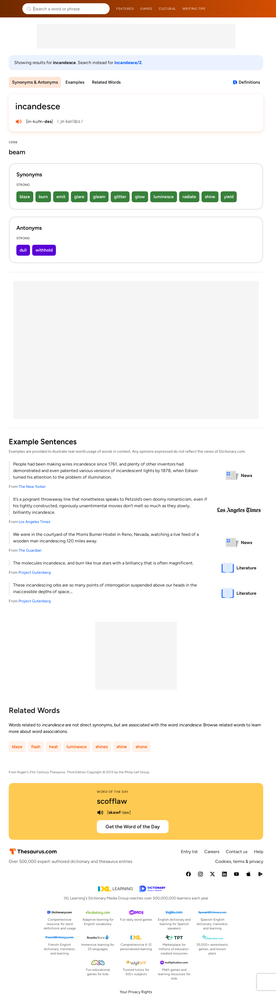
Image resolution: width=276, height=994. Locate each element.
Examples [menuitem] (74, 82)
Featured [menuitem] (125, 9)
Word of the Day (113, 792)
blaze (25, 196)
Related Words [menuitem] (106, 82)
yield (228, 196)
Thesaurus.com (12, 9)
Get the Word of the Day (133, 827)
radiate (189, 196)
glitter (120, 196)
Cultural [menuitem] (167, 9)
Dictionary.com (264, 8)
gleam (99, 196)
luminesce (164, 196)
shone (141, 746)
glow (140, 196)
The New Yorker (32, 486)
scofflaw (112, 801)
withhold (44, 250)
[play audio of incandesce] (18, 121)
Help (258, 851)
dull (23, 250)
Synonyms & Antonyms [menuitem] (35, 82)
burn (43, 196)
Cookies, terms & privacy (239, 861)
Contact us (236, 851)
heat (53, 746)
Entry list (189, 851)
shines (101, 746)
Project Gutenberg (35, 572)
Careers (211, 851)
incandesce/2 (128, 62)
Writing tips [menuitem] (193, 9)
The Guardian (30, 550)
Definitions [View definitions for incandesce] (249, 82)
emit (60, 196)
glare (79, 196)
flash (35, 746)
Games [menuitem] (146, 9)
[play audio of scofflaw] (100, 812)
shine (210, 196)
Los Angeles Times (34, 521)
